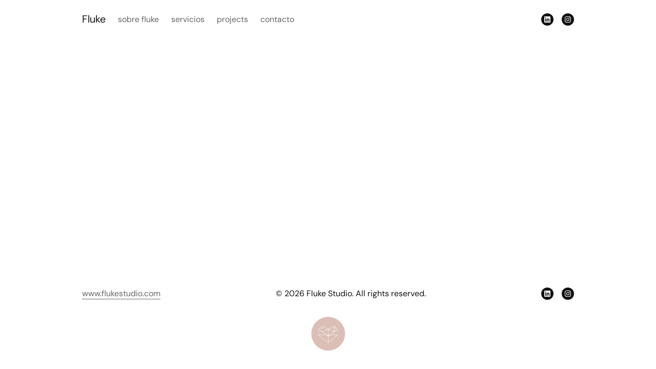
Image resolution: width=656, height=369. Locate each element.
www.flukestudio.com (121, 293)
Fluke (94, 19)
